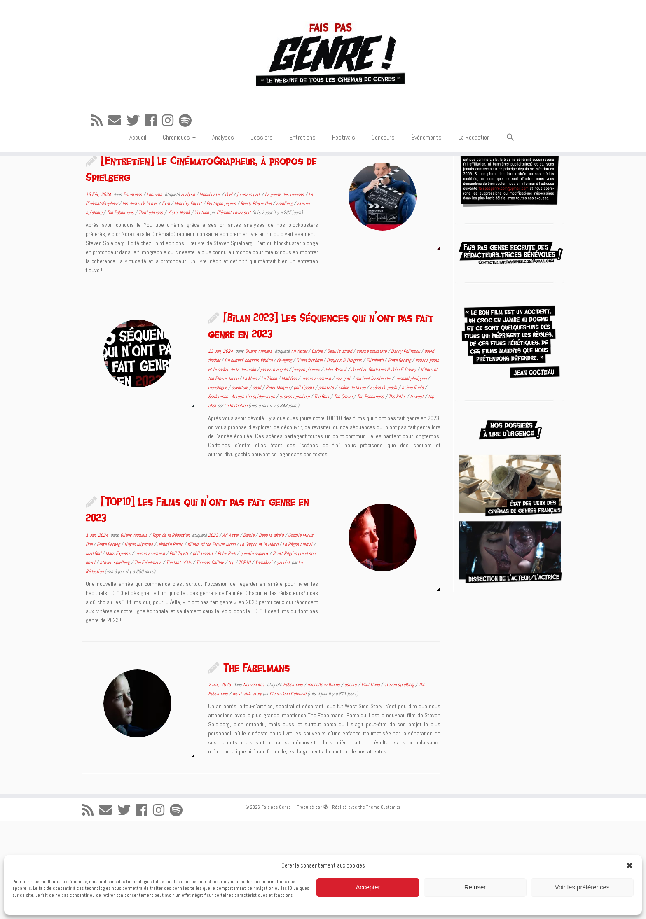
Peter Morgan (278, 486)
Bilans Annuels (259, 449)
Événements (426, 154)
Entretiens (302, 154)
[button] (629, 865)
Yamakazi (264, 661)
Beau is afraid (340, 449)
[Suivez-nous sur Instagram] (170, 138)
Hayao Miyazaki (139, 642)
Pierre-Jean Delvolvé (287, 792)
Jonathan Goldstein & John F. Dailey (384, 467)
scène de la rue (352, 486)
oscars (351, 783)
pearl (257, 486)
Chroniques (179, 154)
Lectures (155, 292)
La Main (250, 476)
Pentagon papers (221, 302)
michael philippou (411, 476)
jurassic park (249, 292)
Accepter (368, 887)
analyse (188, 292)
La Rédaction (474, 154)
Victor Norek (179, 311)
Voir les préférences (582, 887)
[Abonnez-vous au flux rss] (99, 138)
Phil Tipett (179, 651)
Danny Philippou (406, 449)
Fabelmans (293, 783)
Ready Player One (257, 302)
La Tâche (269, 476)
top (231, 661)
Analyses (223, 154)
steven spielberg (295, 495)
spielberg (285, 302)
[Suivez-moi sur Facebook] (153, 138)
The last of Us (179, 661)
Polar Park (227, 651)
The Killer (398, 495)
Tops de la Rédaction (171, 633)
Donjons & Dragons (345, 458)
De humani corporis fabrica (249, 458)
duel (229, 292)
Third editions (151, 311)
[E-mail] (117, 138)
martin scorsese (316, 476)
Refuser (475, 887)
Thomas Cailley (210, 661)
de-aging (285, 458)
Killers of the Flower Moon (211, 642)
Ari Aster (299, 449)
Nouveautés (254, 783)
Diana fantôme (309, 458)
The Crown (343, 495)
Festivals (343, 154)
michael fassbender (374, 476)
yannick (284, 661)
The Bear (322, 495)
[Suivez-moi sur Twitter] (135, 138)
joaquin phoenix (306, 467)
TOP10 (245, 661)
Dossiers (261, 154)
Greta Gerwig (400, 458)
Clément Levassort (234, 311)
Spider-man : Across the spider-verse (242, 495)
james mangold (274, 467)
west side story (247, 792)
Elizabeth (375, 458)
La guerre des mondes (285, 292)
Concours (383, 154)
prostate (326, 486)
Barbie (317, 449)
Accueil (137, 154)
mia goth (343, 476)
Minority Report (188, 302)
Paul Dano (371, 783)
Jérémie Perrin (170, 642)
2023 (213, 633)
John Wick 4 (336, 467)
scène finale (413, 486)
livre (166, 302)
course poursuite (372, 449)
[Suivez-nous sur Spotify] (188, 138)
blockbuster (210, 292)
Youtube (202, 311)
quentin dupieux (254, 651)
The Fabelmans (121, 311)
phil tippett (304, 486)
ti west (417, 495)
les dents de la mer (140, 302)
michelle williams (324, 783)
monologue (218, 486)
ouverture (240, 486)
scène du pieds (384, 486)
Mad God (289, 476)
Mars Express (118, 651)
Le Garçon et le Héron (259, 642)
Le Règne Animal (298, 642)
